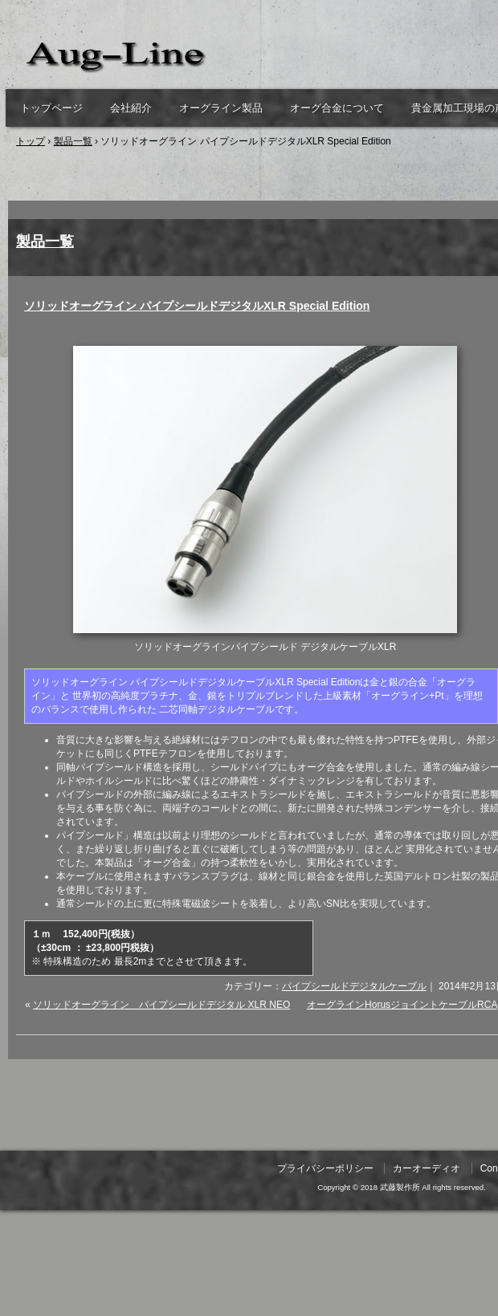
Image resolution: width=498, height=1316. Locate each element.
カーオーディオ (426, 1168)
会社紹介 (131, 108)
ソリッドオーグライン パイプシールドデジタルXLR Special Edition (196, 305)
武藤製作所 (193, 56)
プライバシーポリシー (325, 1168)
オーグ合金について (337, 108)
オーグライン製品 (221, 108)
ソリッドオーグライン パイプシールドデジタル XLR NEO (161, 1004)
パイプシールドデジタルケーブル (354, 986)
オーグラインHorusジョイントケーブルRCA (402, 1004)
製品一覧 (45, 242)
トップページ (51, 108)
